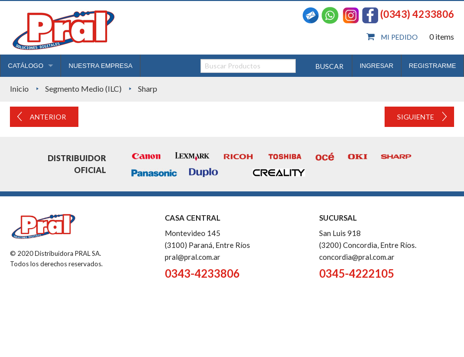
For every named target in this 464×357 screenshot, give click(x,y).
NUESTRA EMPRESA (100, 65)
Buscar (325, 66)
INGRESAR (377, 65)
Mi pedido (399, 37)
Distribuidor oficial (77, 164)
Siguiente (415, 117)
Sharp (147, 88)
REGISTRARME (432, 65)
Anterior (48, 117)
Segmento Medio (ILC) (83, 88)
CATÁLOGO (25, 65)
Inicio (19, 88)
